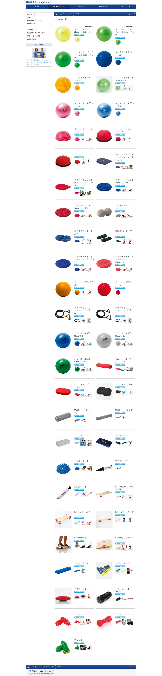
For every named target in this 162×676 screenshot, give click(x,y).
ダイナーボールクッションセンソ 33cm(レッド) (124, 259)
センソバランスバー (83, 563)
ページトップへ (130, 667)
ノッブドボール (81, 461)
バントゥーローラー (124, 614)
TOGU (29, 17)
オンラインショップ (59, 7)
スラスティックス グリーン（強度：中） (124, 310)
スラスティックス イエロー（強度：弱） (83, 310)
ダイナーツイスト (82, 589)
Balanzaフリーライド (124, 512)
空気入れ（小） (81, 486)
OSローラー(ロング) (124, 410)
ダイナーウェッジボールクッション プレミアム (124, 157)
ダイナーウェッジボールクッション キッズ (83, 182)
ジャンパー (79, 154)
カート (131, 14)
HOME (37, 7)
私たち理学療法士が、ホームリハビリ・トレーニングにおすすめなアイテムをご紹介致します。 (38, 62)
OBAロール (31, 14)
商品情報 (81, 7)
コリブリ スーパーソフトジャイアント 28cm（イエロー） (83, 29)
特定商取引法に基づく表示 (36, 33)
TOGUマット (121, 435)
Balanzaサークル (81, 538)
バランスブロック (82, 435)
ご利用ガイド (31, 30)
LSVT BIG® (31, 23)
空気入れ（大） (122, 461)
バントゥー (79, 614)
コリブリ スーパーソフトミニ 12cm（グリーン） (84, 55)
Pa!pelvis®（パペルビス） (35, 20)
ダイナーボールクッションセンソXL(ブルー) (84, 259)
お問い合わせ (125, 7)
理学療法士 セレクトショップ (39, 2)
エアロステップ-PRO (124, 384)
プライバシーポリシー (34, 36)
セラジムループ (122, 563)
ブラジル (78, 640)
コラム (103, 7)
